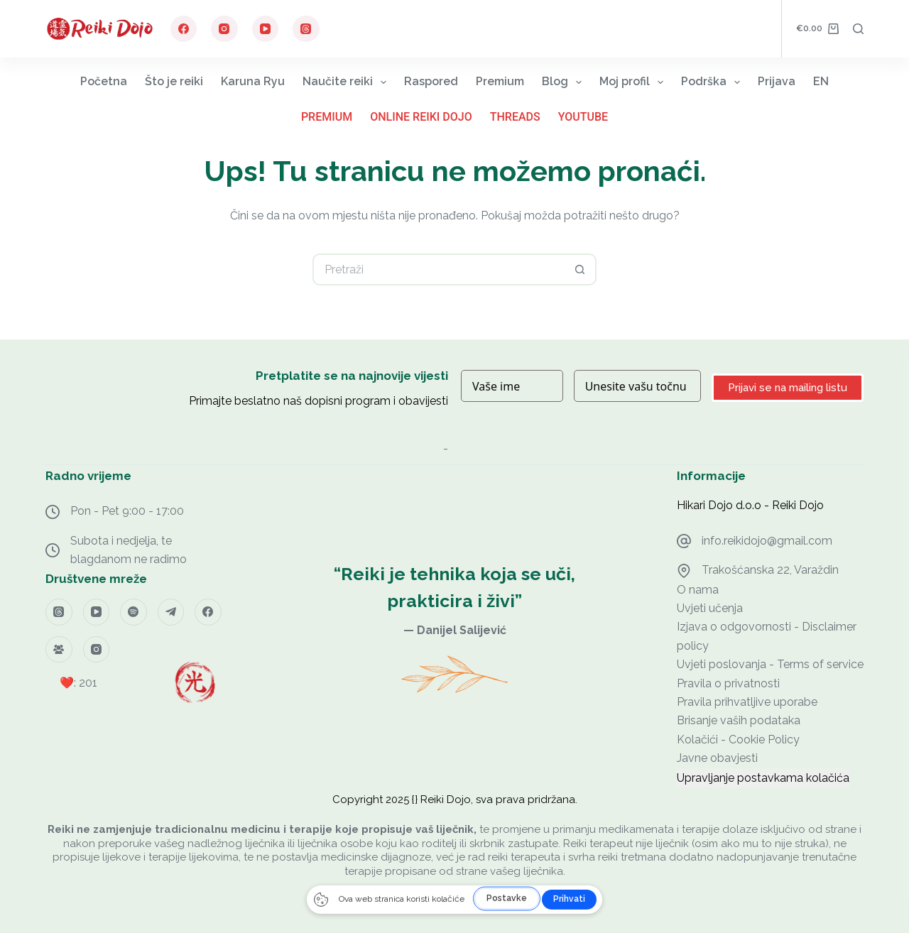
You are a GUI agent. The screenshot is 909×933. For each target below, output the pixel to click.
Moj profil (634, 82)
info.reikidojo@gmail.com (767, 540)
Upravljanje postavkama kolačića (763, 778)
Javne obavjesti (717, 758)
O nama (698, 589)
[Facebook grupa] (58, 649)
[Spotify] (133, 612)
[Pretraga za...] (438, 269)
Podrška (713, 82)
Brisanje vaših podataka (738, 720)
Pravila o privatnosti (728, 683)
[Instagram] (224, 29)
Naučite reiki (347, 82)
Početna (103, 81)
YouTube (583, 117)
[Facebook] (183, 29)
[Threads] (306, 29)
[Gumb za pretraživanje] (581, 269)
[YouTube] (265, 29)
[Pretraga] (858, 28)
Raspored (431, 81)
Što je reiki (174, 81)
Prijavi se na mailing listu (787, 387)
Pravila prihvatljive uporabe (747, 702)
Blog (564, 82)
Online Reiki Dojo (421, 117)
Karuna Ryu (253, 81)
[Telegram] (171, 612)
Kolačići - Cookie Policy (738, 739)
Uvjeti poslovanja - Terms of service (770, 664)
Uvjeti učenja (710, 608)
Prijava (776, 81)
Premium (500, 81)
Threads (515, 117)
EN (821, 81)
